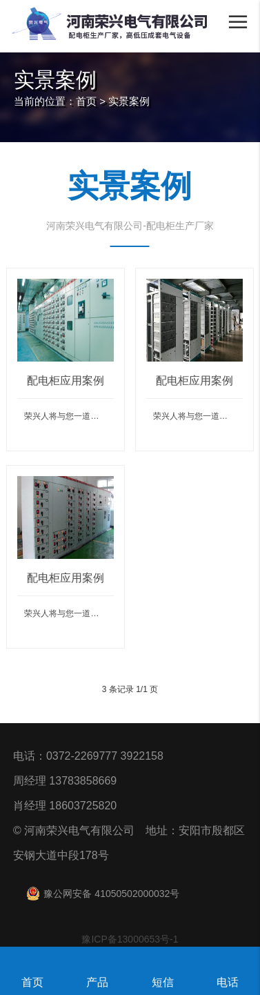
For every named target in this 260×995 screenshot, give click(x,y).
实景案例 (129, 101)
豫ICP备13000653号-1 (129, 939)
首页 (86, 101)
